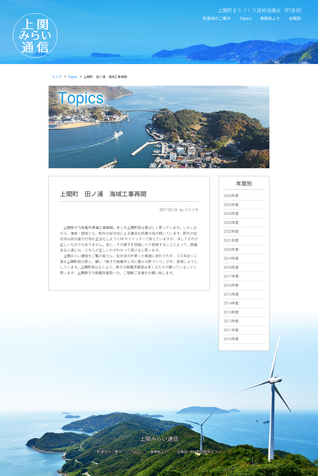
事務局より (270, 18)
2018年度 (231, 267)
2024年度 (231, 214)
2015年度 (231, 294)
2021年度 (231, 240)
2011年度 (231, 330)
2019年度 (231, 258)
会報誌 (295, 18)
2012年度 (231, 321)
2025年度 (231, 205)
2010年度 (231, 339)
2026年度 (231, 196)
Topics (245, 18)
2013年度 (231, 312)
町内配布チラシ (209, 452)
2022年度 (231, 231)
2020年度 (231, 249)
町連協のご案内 (217, 18)
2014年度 (231, 303)
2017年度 (231, 276)
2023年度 (231, 223)
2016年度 (231, 285)
